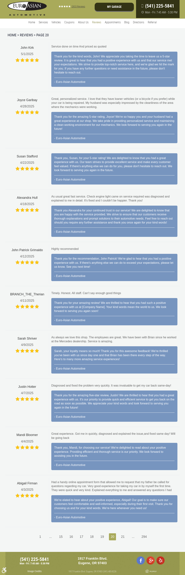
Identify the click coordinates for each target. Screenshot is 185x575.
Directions (138, 22)
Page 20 (42, 34)
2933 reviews (78, 6)
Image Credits (34, 571)
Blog (126, 22)
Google (151, 560)
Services (43, 22)
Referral (152, 22)
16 (71, 537)
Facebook (141, 560)
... (50, 537)
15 (61, 537)
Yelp (160, 560)
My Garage (114, 7)
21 (123, 537)
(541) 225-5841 (34, 559)
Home (31, 22)
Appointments (113, 22)
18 (92, 537)
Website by (150, 571)
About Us (83, 22)
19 (102, 537)
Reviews (96, 22)
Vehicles (56, 22)
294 (144, 537)
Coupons (69, 22)
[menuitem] (31, 22)
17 (81, 537)
